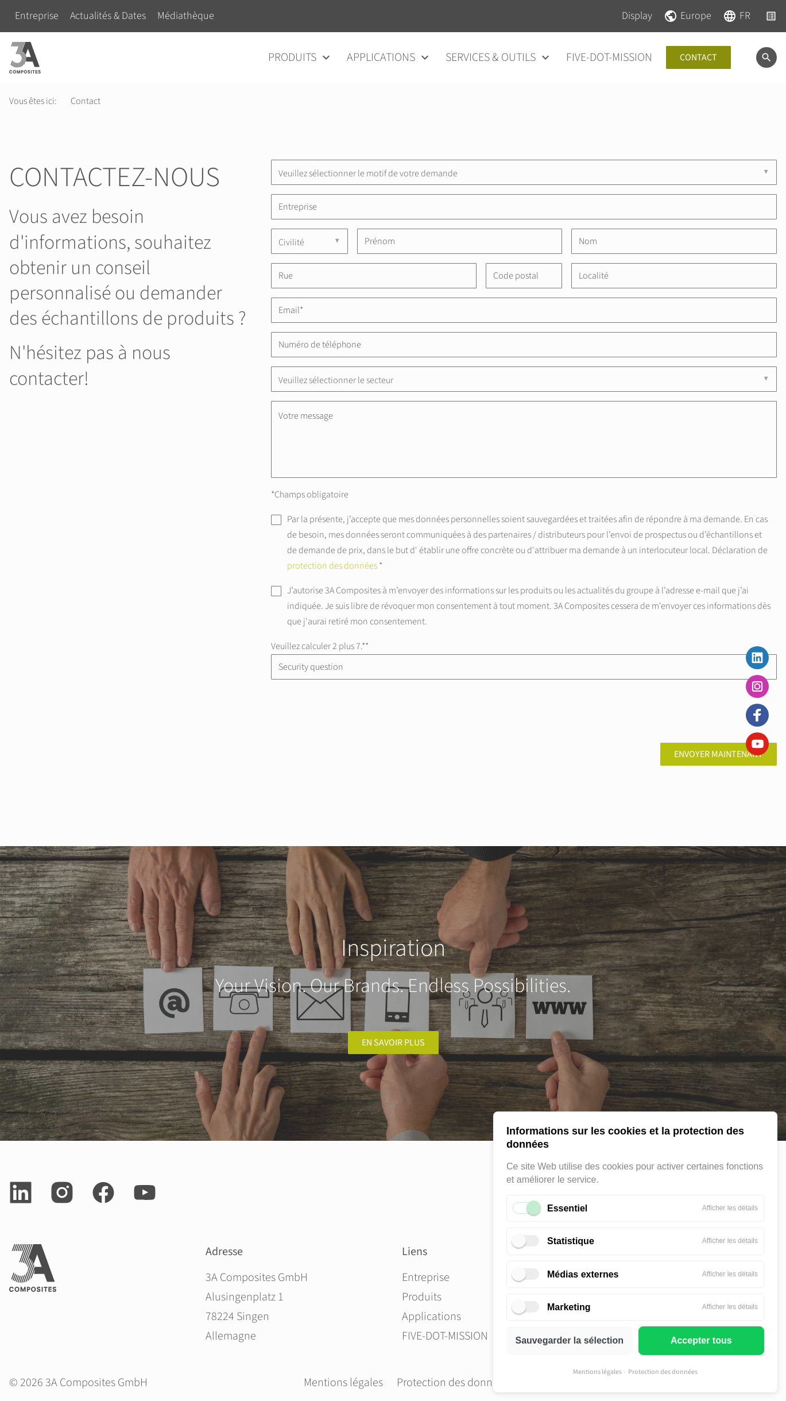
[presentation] (358, 711)
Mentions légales (597, 1372)
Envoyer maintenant (718, 754)
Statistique (570, 1241)
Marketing (569, 1307)
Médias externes (583, 1274)
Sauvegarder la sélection (569, 1340)
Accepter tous (701, 1340)
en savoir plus (393, 1042)
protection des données (332, 565)
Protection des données (663, 1372)
